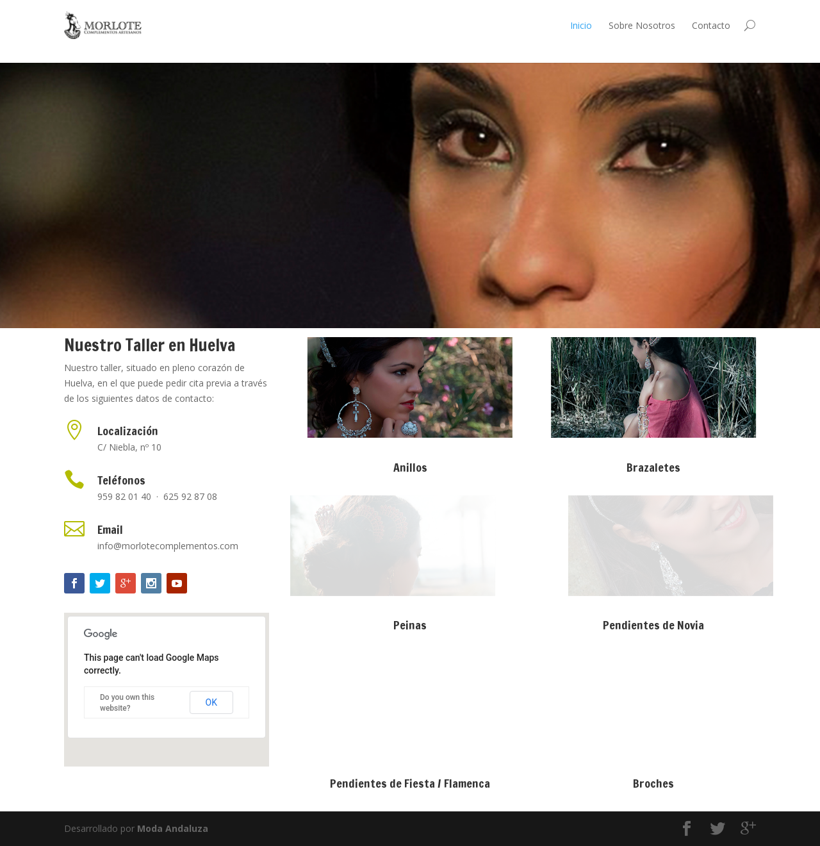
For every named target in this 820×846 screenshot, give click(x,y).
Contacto (711, 25)
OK (211, 702)
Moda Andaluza (172, 828)
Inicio (581, 25)
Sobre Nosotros (642, 25)
